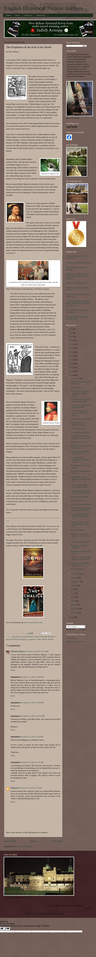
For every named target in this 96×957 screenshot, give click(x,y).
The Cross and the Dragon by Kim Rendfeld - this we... (80, 516)
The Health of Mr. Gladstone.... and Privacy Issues (80, 460)
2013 (71, 371)
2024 (71, 333)
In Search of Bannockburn (76, 283)
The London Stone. (77, 569)
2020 (71, 344)
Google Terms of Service (75, 642)
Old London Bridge (77, 530)
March (73, 605)
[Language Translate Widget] (75, 626)
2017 (71, 356)
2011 (71, 617)
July (72, 589)
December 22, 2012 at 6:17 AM (31, 762)
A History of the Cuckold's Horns (78, 263)
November (75, 574)
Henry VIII (10, 639)
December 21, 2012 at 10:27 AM (32, 716)
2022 (71, 340)
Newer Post (10, 841)
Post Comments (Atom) (23, 846)
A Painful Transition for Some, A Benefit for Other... (79, 413)
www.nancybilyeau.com (34, 622)
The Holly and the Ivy (78, 442)
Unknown (14, 788)
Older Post (56, 841)
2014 (71, 368)
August (74, 585)
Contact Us (28, 15)
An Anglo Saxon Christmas (80, 432)
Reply (13, 670)
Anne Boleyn (16, 637)
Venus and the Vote (77, 501)
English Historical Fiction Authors (43, 8)
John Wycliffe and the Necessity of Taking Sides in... (80, 479)
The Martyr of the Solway (80, 542)
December (75, 378)
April (73, 601)
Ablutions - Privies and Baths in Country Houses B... (80, 536)
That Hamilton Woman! (79, 497)
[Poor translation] (7, 928)
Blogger (67, 914)
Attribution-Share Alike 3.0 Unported (71, 908)
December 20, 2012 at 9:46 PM (37, 651)
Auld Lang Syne (76, 388)
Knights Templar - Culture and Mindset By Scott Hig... (80, 524)
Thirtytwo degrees (18, 651)
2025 (71, 329)
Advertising (40, 15)
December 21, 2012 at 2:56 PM (31, 737)
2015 (71, 364)
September (75, 582)
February (75, 609)
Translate (81, 629)
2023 (71, 337)
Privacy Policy (71, 638)
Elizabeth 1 (52, 637)
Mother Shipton (21, 639)
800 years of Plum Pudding (80, 504)
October (74, 578)
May (73, 597)
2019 (71, 348)
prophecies (32, 639)
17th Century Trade (77, 429)
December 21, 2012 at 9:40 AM (31, 703)
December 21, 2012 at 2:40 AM (31, 677)
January (74, 613)
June (73, 593)
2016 (71, 360)
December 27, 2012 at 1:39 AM (30, 788)
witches (51, 639)
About (17, 15)
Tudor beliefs (42, 639)
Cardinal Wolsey (28, 637)
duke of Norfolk (41, 637)
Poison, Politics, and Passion (81, 419)
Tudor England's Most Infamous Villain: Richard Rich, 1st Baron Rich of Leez (78, 303)
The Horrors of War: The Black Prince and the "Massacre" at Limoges (77, 276)
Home (8, 15)
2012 (71, 375)
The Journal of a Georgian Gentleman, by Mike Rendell (80, 393)
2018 (71, 352)
